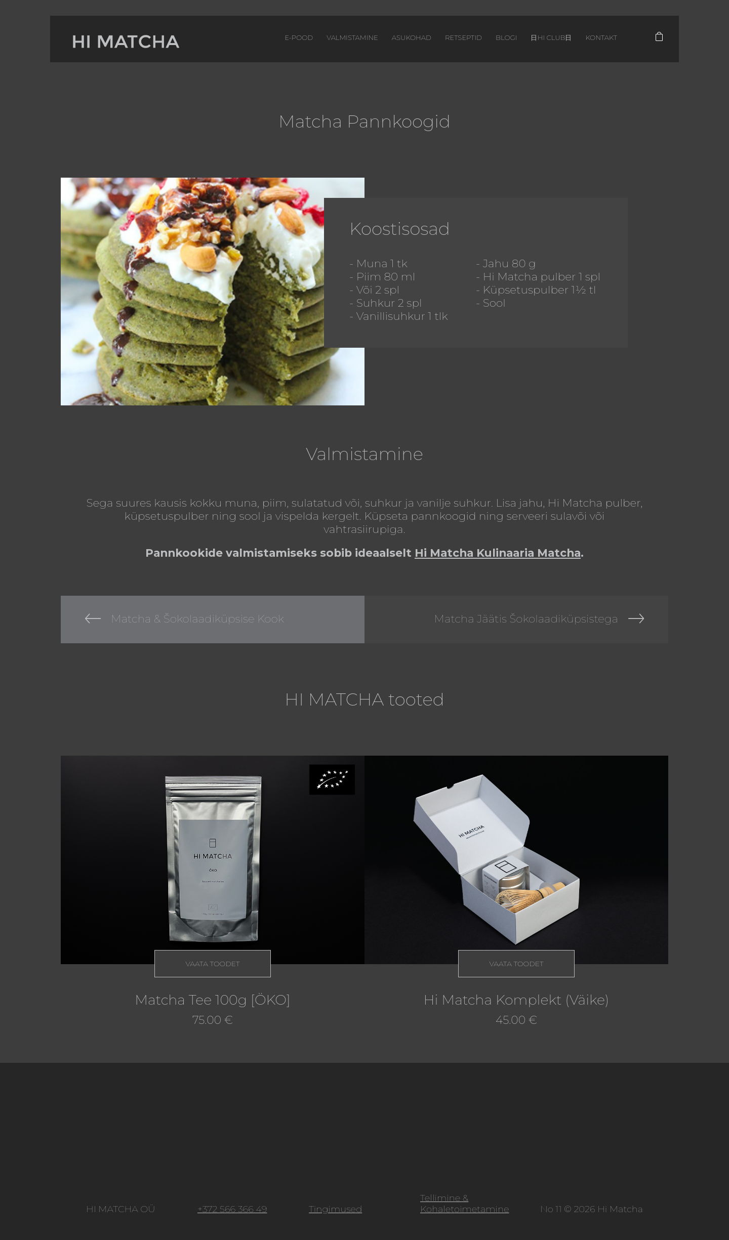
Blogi (487, 40)
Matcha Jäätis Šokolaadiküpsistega (526, 618)
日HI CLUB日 (535, 40)
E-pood (263, 40)
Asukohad (385, 40)
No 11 (550, 1209)
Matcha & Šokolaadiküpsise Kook (197, 618)
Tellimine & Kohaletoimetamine (464, 1203)
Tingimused (335, 1209)
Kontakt (589, 40)
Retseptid (441, 40)
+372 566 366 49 (232, 1209)
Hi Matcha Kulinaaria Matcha (498, 552)
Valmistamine (322, 40)
